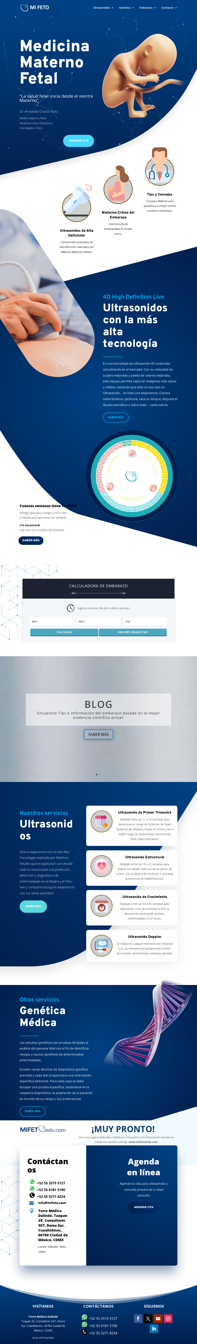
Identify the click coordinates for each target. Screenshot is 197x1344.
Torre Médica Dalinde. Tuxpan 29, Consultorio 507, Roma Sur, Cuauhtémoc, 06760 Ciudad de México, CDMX (53, 1225)
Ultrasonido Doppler (144, 937)
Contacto (167, 7)
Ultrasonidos (101, 7)
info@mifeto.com (52, 1203)
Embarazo (146, 7)
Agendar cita (143, 1207)
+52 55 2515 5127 (51, 1183)
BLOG (98, 704)
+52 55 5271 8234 (51, 1196)
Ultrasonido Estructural (144, 857)
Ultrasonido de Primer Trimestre (144, 812)
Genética (125, 7)
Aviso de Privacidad (43, 1337)
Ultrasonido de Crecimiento (144, 897)
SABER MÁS (98, 734)
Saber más (116, 417)
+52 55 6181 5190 (51, 1189)
